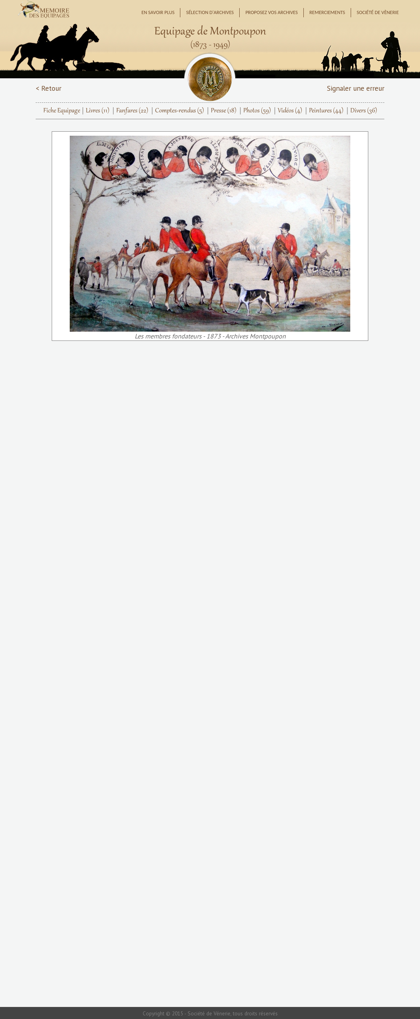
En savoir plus (158, 12)
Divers (363, 111)
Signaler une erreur (355, 88)
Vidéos (290, 111)
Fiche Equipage (61, 111)
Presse (223, 111)
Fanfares (132, 111)
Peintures (326, 111)
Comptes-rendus (179, 111)
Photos (257, 111)
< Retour (48, 88)
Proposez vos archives (271, 12)
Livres (97, 111)
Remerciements (327, 12)
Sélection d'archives (210, 12)
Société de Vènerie (378, 12)
